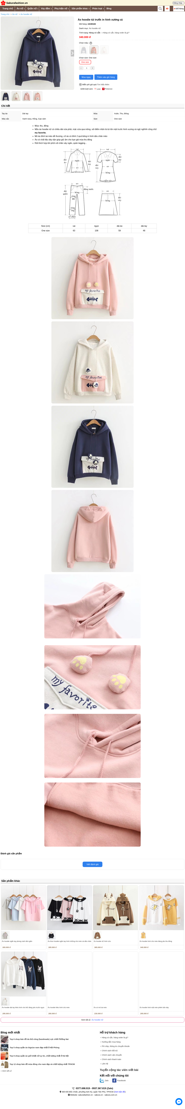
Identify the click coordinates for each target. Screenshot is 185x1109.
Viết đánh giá (92, 864)
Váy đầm (45, 8)
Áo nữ (20, 8)
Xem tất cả (6, 1071)
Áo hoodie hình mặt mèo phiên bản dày (154, 1007)
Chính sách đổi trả (109, 1050)
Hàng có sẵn (94, 33)
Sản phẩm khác (80, 8)
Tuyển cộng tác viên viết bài (119, 1070)
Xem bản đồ (119, 1092)
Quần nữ (31, 8)
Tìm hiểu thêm (103, 84)
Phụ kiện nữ (60, 8)
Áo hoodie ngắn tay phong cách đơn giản (17, 941)
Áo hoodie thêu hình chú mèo (59, 1007)
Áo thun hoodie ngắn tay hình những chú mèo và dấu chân (69, 941)
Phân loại (97, 8)
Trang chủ (7, 8)
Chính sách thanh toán (111, 1059)
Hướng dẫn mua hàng (111, 1042)
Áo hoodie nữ (26, 14)
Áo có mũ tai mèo (100, 1007)
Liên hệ (105, 1064)
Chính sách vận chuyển (112, 1055)
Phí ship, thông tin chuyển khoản (116, 1046)
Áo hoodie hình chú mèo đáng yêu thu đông (156, 941)
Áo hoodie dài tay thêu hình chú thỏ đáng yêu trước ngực (23, 1007)
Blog (109, 8)
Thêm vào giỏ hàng (106, 77)
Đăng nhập (177, 3)
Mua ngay (86, 77)
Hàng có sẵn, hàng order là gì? (116, 33)
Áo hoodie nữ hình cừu (102, 941)
